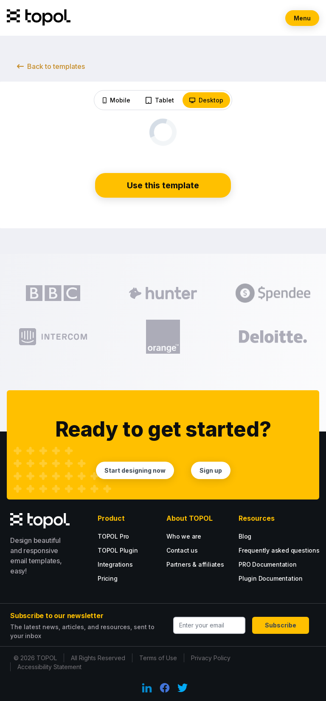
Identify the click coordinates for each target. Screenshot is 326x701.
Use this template (163, 185)
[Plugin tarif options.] (132, 550)
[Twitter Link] (182, 687)
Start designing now (135, 470)
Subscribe (280, 625)
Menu (302, 18)
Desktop (206, 100)
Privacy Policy (210, 657)
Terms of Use (158, 657)
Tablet (160, 100)
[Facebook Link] (164, 687)
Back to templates (51, 66)
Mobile (116, 100)
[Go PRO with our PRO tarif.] (125, 536)
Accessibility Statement (49, 666)
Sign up (211, 470)
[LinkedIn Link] (147, 687)
